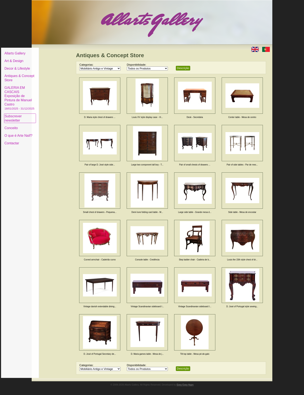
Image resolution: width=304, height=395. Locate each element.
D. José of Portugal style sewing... (242, 306)
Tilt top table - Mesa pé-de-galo (194, 354)
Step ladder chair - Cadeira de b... (194, 259)
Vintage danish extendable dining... (99, 306)
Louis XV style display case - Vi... (147, 117)
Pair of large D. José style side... (100, 165)
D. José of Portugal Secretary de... (100, 354)
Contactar (44, 140)
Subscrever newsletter (45, 115)
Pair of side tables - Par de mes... (242, 165)
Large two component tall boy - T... (147, 165)
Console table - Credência (147, 259)
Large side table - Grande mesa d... (194, 212)
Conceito (43, 125)
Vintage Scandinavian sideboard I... (147, 306)
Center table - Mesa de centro (242, 117)
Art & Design (46, 58)
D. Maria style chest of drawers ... (99, 117)
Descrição (183, 68)
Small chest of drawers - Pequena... (99, 212)
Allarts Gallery (47, 50)
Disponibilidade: (136, 64)
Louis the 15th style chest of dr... (242, 259)
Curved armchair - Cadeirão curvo (100, 259)
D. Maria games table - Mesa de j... (147, 354)
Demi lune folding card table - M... (147, 212)
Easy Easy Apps (185, 384)
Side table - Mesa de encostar (242, 212)
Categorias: (86, 64)
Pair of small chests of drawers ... (194, 165)
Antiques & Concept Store (51, 75)
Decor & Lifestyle (49, 65)
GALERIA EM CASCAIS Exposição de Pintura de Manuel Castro (51, 95)
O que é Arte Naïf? (51, 132)
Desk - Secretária (195, 117)
